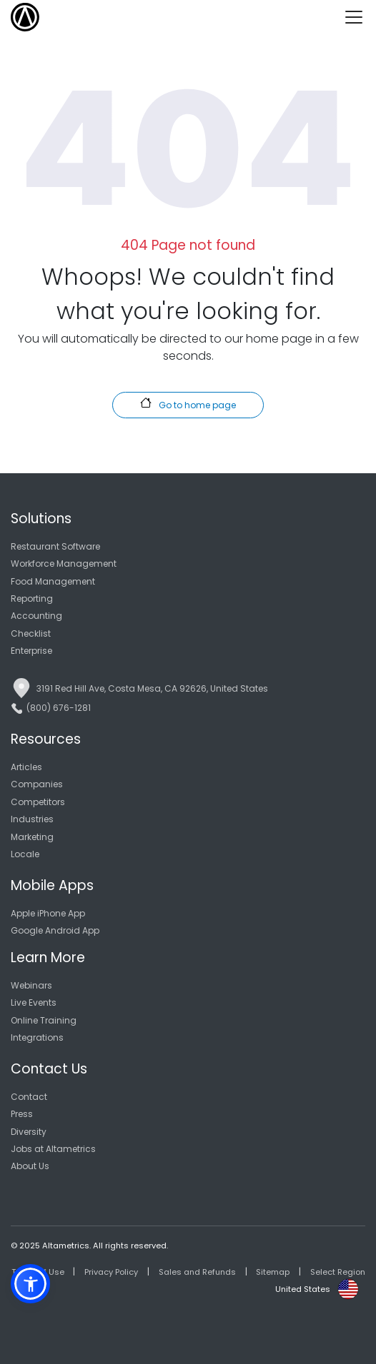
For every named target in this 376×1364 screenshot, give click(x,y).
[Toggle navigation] (359, 17)
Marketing (32, 837)
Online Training (43, 1020)
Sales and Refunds (197, 1272)
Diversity (28, 1132)
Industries (32, 819)
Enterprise (31, 651)
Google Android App (55, 930)
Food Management (53, 581)
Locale (25, 854)
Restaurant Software (55, 546)
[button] (30, 1284)
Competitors (38, 802)
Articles (26, 767)
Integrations (37, 1037)
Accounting (36, 616)
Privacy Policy (111, 1272)
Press (22, 1114)
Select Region (337, 1272)
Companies (37, 784)
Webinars (31, 985)
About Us (30, 1166)
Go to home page (187, 404)
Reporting (32, 598)
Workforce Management (64, 563)
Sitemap (273, 1272)
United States (302, 1289)
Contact (29, 1097)
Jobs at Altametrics (53, 1149)
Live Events (33, 1002)
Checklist (31, 633)
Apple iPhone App (48, 913)
